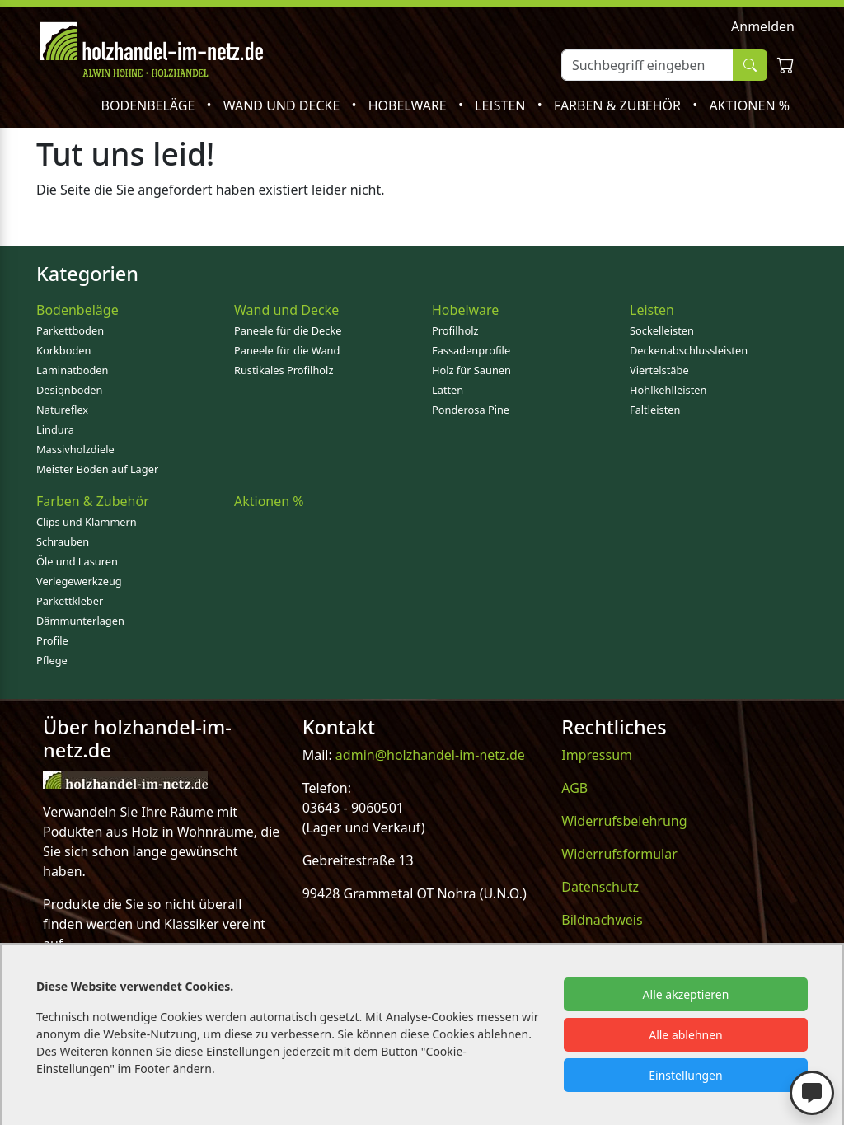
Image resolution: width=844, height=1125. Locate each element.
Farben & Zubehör (619, 105)
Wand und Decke (283, 105)
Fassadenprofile (471, 350)
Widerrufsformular (619, 854)
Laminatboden (72, 370)
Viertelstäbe (659, 370)
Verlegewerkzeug (79, 581)
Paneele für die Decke (288, 330)
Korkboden (63, 350)
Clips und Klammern (86, 521)
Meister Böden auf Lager (97, 469)
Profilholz (455, 330)
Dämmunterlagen (80, 620)
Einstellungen (685, 1075)
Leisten (502, 105)
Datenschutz (600, 887)
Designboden (69, 389)
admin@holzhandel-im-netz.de (430, 755)
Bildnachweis (601, 920)
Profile (52, 640)
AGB (574, 788)
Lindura (55, 429)
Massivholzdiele (75, 449)
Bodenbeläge (150, 105)
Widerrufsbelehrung (624, 821)
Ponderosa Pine (470, 409)
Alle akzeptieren (686, 994)
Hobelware (409, 105)
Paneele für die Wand (287, 350)
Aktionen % (749, 105)
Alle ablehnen (686, 1035)
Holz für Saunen (471, 370)
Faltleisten (655, 409)
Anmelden (763, 26)
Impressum (596, 755)
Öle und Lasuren (77, 561)
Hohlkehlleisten (668, 389)
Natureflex (62, 409)
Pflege (52, 660)
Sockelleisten (662, 330)
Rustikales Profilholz (283, 370)
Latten (447, 389)
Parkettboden (70, 330)
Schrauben (62, 541)
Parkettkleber (69, 600)
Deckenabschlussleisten (689, 350)
